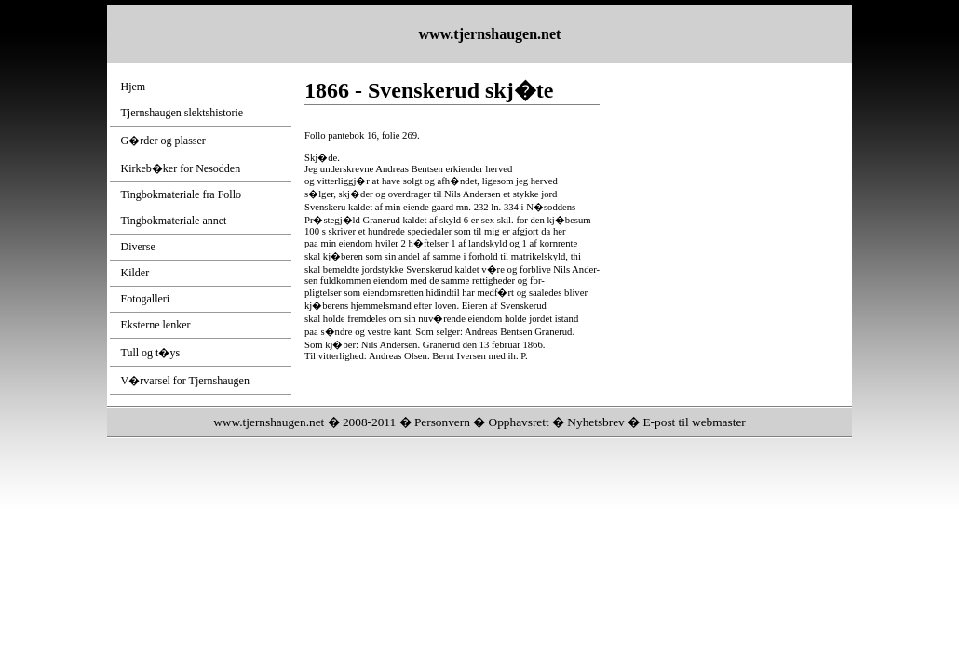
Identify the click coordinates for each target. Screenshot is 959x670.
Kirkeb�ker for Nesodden (181, 168)
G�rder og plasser (163, 140)
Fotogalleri (145, 298)
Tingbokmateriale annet (174, 220)
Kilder (135, 272)
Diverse (138, 246)
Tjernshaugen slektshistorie (182, 112)
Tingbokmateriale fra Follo (181, 194)
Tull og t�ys (151, 352)
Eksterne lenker (156, 324)
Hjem (133, 86)
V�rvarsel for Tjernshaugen (185, 380)
